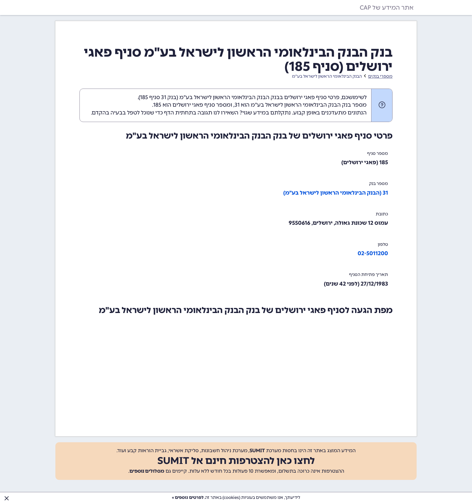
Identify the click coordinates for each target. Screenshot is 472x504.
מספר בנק (378, 183)
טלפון (383, 244)
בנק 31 (168, 97)
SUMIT (257, 450)
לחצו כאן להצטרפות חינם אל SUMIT (236, 460)
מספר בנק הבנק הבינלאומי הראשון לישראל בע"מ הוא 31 (300, 105)
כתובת (382, 214)
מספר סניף (377, 153)
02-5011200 (373, 253)
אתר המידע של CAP (387, 7)
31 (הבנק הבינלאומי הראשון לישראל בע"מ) (335, 192)
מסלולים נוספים (146, 471)
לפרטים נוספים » (187, 497)
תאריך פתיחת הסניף (368, 274)
